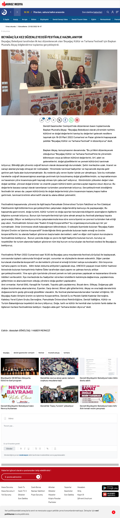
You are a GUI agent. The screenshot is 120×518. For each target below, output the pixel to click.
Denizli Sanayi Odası (60, 19)
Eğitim (93, 19)
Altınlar (51, 487)
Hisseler (52, 494)
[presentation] (10, 12)
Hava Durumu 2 (7, 491)
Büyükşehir (44, 19)
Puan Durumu (37, 494)
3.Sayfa (6, 19)
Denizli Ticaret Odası (79, 19)
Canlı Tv (21, 487)
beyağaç (6, 353)
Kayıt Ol (80, 494)
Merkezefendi (105, 19)
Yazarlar (68, 487)
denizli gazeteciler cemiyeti (24, 353)
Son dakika (92, 12)
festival (41, 353)
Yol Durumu (6, 494)
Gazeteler (68, 491)
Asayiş (15, 19)
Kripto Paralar (54, 498)
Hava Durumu (7, 487)
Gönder (9, 448)
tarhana (67, 353)
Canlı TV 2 (22, 491)
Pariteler (52, 502)
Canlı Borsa (36, 487)
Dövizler (21, 494)
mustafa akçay (54, 353)
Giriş (79, 491)
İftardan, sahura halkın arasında (48, 12)
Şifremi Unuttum (84, 498)
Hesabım (81, 487)
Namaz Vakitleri (38, 491)
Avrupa (24, 19)
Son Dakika (23, 498)
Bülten (33, 19)
